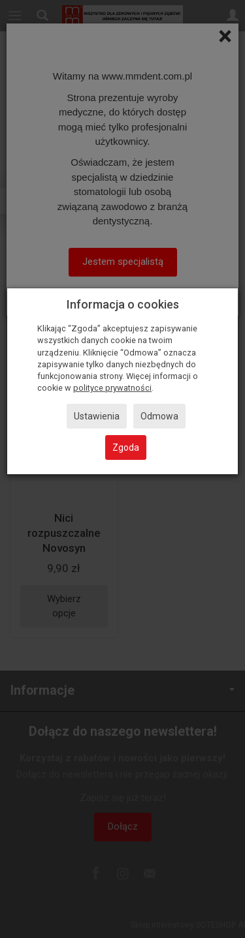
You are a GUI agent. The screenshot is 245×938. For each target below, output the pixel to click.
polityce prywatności (112, 388)
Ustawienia (97, 416)
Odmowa (159, 416)
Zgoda (125, 447)
